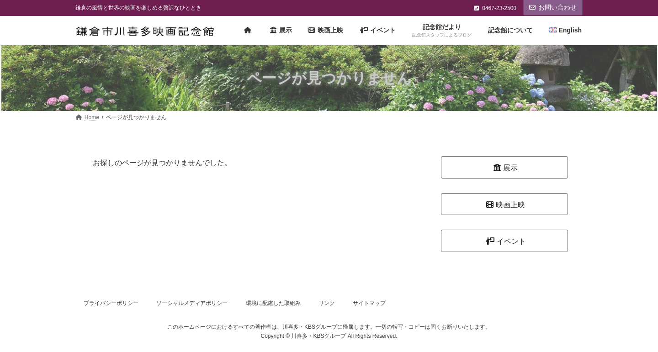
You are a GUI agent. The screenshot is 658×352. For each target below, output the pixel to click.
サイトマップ (369, 303)
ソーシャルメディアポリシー (192, 303)
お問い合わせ (553, 7)
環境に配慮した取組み (273, 303)
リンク (326, 303)
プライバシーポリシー (111, 303)
